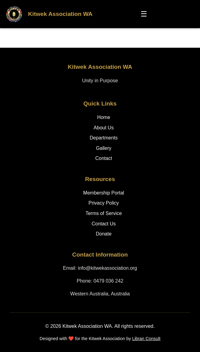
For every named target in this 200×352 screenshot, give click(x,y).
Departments (104, 137)
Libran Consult (146, 338)
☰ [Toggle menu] (144, 14)
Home (103, 117)
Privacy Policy (103, 203)
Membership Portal (103, 192)
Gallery (104, 148)
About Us (104, 127)
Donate (104, 233)
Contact (103, 158)
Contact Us (103, 223)
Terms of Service (103, 213)
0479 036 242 (108, 280)
